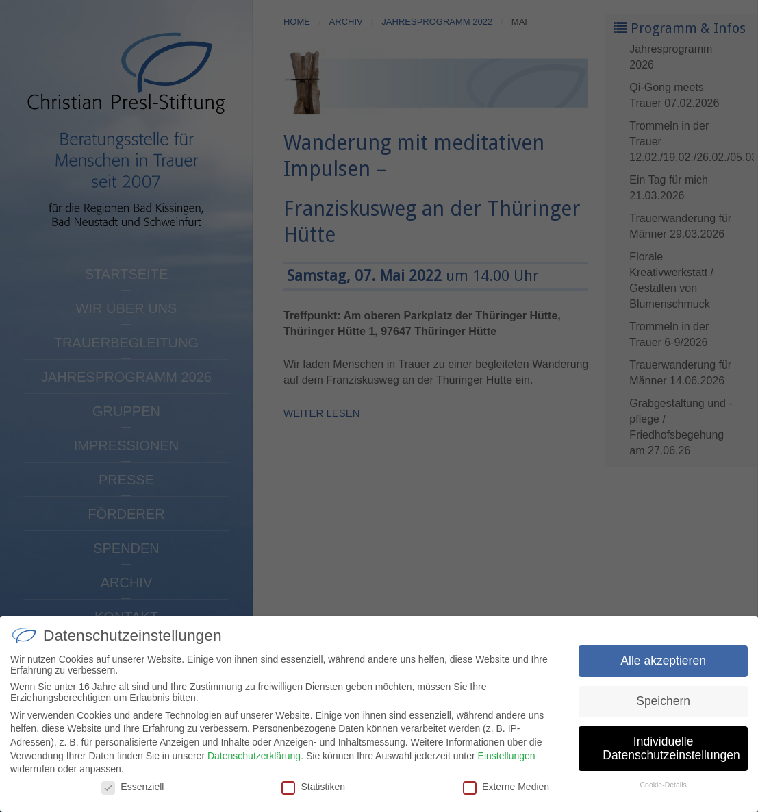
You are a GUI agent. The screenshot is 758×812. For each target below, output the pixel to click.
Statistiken (313, 796)
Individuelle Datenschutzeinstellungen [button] (671, 758)
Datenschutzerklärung (254, 765)
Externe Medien (506, 796)
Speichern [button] (663, 711)
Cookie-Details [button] (663, 795)
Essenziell (132, 796)
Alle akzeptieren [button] (663, 671)
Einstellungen (506, 765)
